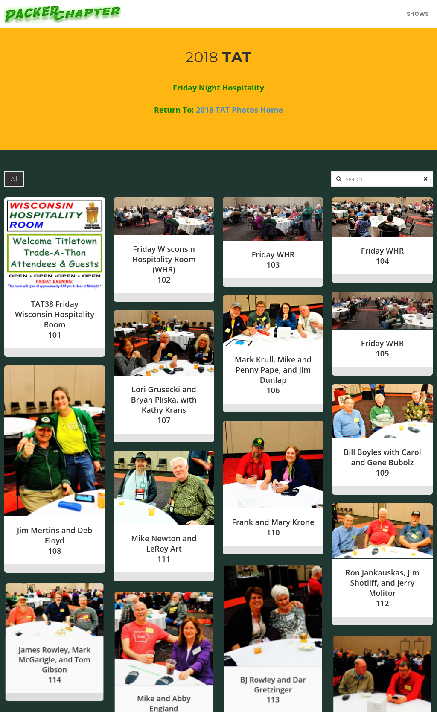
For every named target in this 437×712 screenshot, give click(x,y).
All (14, 178)
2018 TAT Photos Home (239, 110)
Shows (417, 14)
